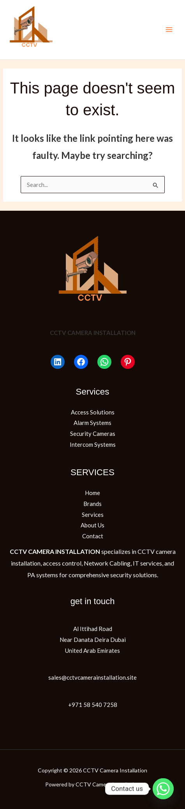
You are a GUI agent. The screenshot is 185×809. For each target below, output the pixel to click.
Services (93, 514)
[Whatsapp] (163, 788)
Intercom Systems (93, 444)
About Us (92, 525)
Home (92, 492)
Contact (92, 535)
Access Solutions (93, 412)
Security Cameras (92, 433)
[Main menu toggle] (169, 29)
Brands (92, 503)
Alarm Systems (92, 422)
